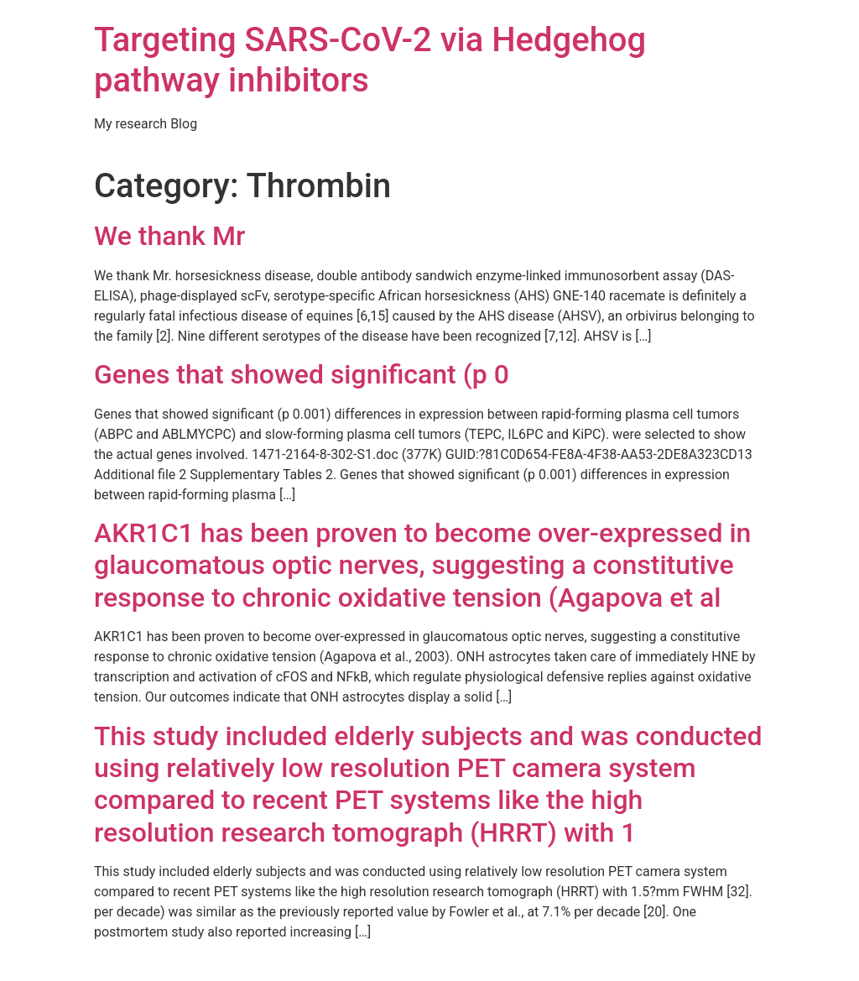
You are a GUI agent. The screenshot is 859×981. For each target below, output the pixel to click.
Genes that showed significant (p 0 (301, 374)
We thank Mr (169, 236)
